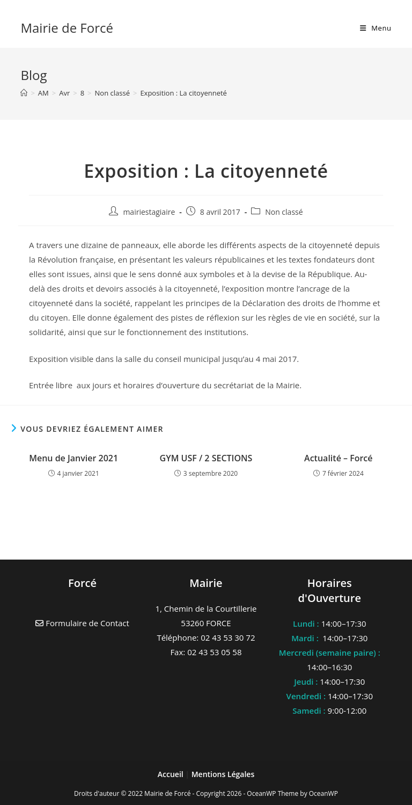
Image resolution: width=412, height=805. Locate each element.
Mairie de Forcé (66, 28)
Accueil (172, 774)
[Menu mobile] (376, 28)
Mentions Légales (223, 774)
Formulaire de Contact (82, 623)
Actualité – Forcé (338, 458)
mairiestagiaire (149, 212)
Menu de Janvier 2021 (73, 458)
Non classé (284, 212)
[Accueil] (23, 93)
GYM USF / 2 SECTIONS (206, 458)
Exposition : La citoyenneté (183, 93)
